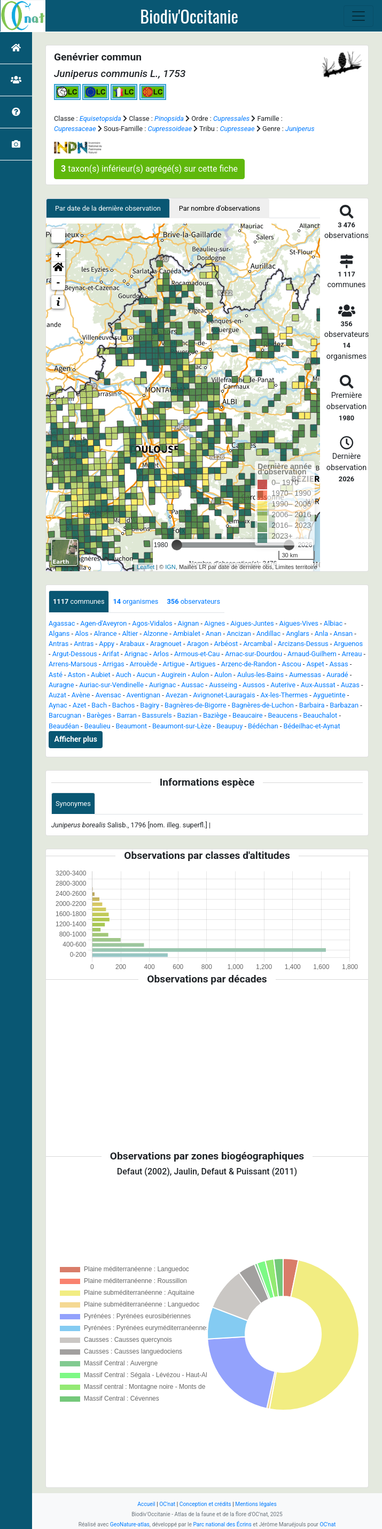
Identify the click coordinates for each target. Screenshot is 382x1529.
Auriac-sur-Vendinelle (111, 685)
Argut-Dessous (74, 654)
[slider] (176, 545)
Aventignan (144, 695)
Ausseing (223, 685)
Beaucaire (247, 715)
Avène (81, 695)
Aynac (58, 705)
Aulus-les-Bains (260, 675)
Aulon (200, 675)
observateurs (193, 601)
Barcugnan (65, 715)
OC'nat (167, 1504)
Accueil (146, 1504)
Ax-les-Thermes (284, 695)
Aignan (188, 623)
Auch (123, 675)
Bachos (123, 705)
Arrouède (144, 664)
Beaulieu (97, 726)
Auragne (61, 685)
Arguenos (348, 644)
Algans (59, 633)
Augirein (173, 675)
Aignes (214, 623)
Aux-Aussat (318, 685)
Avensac (108, 695)
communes (79, 601)
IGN (170, 567)
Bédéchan (263, 726)
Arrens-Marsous (73, 664)
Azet (80, 705)
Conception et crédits (205, 1504)
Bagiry (149, 705)
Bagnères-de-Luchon (262, 705)
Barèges (99, 715)
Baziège (215, 715)
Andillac (268, 633)
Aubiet (101, 675)
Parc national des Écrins (222, 1524)
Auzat (57, 695)
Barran (126, 715)
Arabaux (132, 644)
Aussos (254, 685)
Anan (213, 633)
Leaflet (145, 567)
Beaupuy (229, 726)
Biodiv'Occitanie (189, 16)
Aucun (146, 675)
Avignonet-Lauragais (224, 695)
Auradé (337, 675)
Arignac (136, 654)
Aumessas (305, 675)
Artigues (203, 664)
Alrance (104, 633)
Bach (99, 705)
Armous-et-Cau (197, 654)
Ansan (343, 633)
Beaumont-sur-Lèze (181, 726)
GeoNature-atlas (130, 1524)
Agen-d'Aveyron (103, 623)
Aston (76, 675)
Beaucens (283, 715)
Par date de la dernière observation (108, 208)
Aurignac (162, 685)
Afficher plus (75, 739)
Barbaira (312, 705)
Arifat (111, 654)
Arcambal (257, 644)
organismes (136, 601)
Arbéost (226, 644)
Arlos (161, 654)
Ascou (291, 664)
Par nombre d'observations (219, 208)
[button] (58, 269)
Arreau (352, 654)
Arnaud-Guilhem (312, 654)
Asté (56, 675)
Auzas (350, 685)
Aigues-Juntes (252, 623)
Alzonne (155, 633)
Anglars (297, 633)
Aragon (198, 644)
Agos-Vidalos (152, 623)
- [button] (58, 282)
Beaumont (131, 726)
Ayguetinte (329, 695)
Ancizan (239, 633)
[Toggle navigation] (358, 16)
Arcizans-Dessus (303, 644)
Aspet (315, 664)
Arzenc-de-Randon (249, 664)
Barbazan (344, 705)
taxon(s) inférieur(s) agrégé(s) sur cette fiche (149, 169)
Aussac (192, 685)
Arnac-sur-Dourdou (253, 654)
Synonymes (73, 804)
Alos (81, 633)
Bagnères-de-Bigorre (196, 705)
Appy (106, 644)
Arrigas (113, 664)
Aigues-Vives (298, 623)
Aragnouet (166, 644)
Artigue (174, 664)
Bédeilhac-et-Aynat (312, 726)
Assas (338, 664)
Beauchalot (320, 715)
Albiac (333, 623)
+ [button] (58, 255)
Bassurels (157, 715)
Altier (130, 633)
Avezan (177, 695)
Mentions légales (256, 1504)
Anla (322, 633)
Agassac (62, 623)
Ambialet (186, 633)
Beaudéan (64, 726)
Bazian (187, 715)
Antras (58, 644)
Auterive (282, 685)
